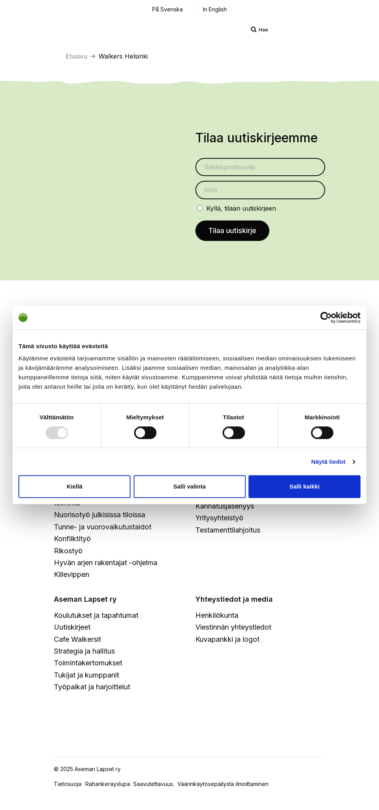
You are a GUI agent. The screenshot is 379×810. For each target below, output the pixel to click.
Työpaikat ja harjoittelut (92, 687)
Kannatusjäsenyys (224, 506)
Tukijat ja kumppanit (86, 675)
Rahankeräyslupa (109, 784)
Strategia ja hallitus (84, 651)
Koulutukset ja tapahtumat (96, 615)
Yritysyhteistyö (219, 518)
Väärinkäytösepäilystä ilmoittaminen (223, 784)
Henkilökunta (216, 615)
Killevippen (71, 574)
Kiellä (74, 486)
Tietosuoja (67, 784)
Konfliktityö (72, 538)
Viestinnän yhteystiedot (233, 627)
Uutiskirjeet (72, 627)
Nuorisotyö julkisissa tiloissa (99, 515)
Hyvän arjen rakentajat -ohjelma (105, 562)
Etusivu (76, 56)
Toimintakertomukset (88, 663)
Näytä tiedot (328, 461)
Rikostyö (68, 551)
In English (215, 9)
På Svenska (167, 9)
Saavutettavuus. (155, 784)
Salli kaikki (304, 486)
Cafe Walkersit (77, 639)
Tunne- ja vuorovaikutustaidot (102, 527)
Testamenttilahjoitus (227, 530)
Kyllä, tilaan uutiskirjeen (241, 208)
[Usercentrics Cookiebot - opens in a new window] (326, 317)
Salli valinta (189, 486)
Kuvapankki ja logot (227, 639)
